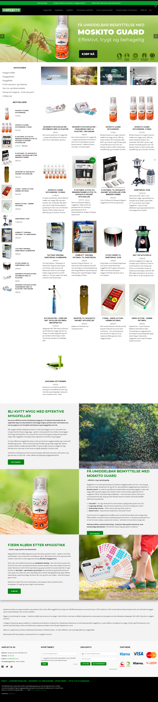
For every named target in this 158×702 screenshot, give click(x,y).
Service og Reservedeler (14, 88)
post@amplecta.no (12, 658)
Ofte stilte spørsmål (79, 681)
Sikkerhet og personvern (41, 681)
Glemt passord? (113, 669)
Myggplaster (9, 76)
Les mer (75, 664)
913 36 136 (11, 656)
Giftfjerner (7, 96)
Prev (2, 36)
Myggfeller (8, 80)
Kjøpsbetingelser (18, 681)
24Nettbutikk (11, 693)
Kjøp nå (14, 591)
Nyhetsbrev (61, 681)
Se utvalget (16, 462)
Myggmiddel (9, 72)
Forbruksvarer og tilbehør (15, 84)
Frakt (4, 681)
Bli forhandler (99, 664)
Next (156, 36)
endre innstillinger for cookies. (38, 690)
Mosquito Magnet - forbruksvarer (18, 92)
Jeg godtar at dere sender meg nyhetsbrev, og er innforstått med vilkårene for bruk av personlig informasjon (58, 659)
